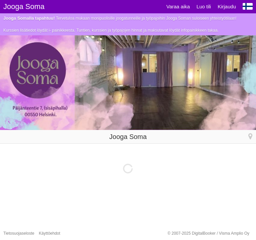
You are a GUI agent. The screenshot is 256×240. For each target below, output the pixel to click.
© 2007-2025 (208, 233)
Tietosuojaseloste (18, 233)
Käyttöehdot (49, 233)
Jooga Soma (24, 6)
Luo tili (204, 6)
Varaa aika (178, 6)
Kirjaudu (227, 6)
